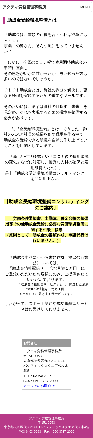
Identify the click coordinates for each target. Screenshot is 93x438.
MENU (85, 7)
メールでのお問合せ (39, 386)
